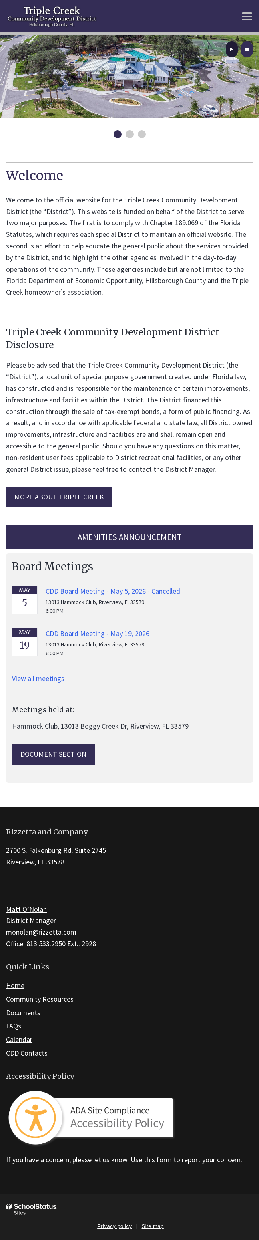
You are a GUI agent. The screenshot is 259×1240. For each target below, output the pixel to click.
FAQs (13, 1025)
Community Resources (40, 999)
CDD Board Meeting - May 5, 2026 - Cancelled (113, 591)
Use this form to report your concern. (186, 1159)
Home (15, 985)
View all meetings (38, 678)
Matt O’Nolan (26, 909)
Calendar (19, 1039)
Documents (23, 1012)
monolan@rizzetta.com (41, 932)
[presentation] (232, 49)
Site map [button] (153, 1226)
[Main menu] (247, 16)
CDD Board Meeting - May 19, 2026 (97, 633)
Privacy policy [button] (114, 1226)
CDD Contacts (27, 1053)
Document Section (53, 754)
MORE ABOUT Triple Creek (59, 496)
